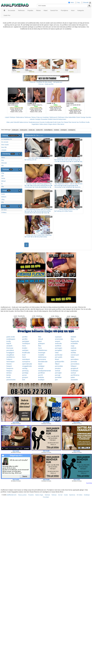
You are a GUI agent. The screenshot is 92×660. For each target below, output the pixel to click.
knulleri (24, 348)
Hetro (72, 2)
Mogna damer (52, 124)
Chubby (36, 187)
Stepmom (76, 187)
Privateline (31, 495)
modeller (41, 355)
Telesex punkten (22, 495)
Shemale (86, 2)
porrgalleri (58, 350)
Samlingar (74, 160)
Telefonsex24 (53, 117)
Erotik (55, 122)
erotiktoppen (11, 339)
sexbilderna (11, 357)
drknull (40, 339)
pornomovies (11, 379)
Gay (78, 2)
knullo (9, 377)
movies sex (32, 130)
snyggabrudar (27, 366)
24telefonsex (42, 350)
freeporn (9, 371)
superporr (58, 337)
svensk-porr (75, 355)
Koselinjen (46, 117)
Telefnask (54, 495)
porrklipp (25, 373)
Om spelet (74, 161)
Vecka (3, 178)
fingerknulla (75, 341)
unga (72, 346)
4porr (40, 341)
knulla (9, 341)
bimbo (9, 375)
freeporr (9, 366)
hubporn (9, 359)
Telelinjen (13, 117)
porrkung (25, 371)
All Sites (4, 210)
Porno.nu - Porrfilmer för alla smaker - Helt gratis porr (46, 82)
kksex (57, 359)
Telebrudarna (20, 117)
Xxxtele (66, 495)
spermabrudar (27, 364)
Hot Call (60, 495)
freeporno (10, 368)
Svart (68, 160)
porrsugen (58, 348)
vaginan (73, 350)
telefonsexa (42, 357)
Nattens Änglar (39, 495)
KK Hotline (79, 495)
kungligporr (10, 352)
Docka (60, 161)
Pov (61, 187)
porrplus (58, 368)
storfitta (73, 352)
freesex (9, 364)
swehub (73, 348)
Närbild (42, 187)
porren (24, 375)
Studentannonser (34, 122)
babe (72, 357)
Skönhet (38, 211)
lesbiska (41, 377)
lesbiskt (73, 337)
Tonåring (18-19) (30, 160)
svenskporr (26, 359)
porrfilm (24, 337)
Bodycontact (62, 119)
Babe (44, 185)
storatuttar (74, 379)
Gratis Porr (60, 122)
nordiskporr (26, 343)
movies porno (23, 130)
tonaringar (41, 352)
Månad (3, 181)
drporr (40, 364)
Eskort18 (55, 119)
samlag (24, 368)
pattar (73, 377)
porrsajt (57, 375)
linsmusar (10, 348)
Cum (47, 187)
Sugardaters (35, 124)
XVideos (3, 212)
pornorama (42, 359)
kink (23, 379)
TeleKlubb (47, 495)
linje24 (9, 343)
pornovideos (75, 364)
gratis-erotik (11, 337)
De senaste (4, 142)
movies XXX (39, 130)
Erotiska (44, 237)
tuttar (57, 352)
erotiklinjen (74, 371)
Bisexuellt (45, 211)
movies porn (15, 130)
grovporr (25, 377)
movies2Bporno (48, 130)
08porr (57, 364)
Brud (48, 185)
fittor (39, 337)
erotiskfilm (74, 343)
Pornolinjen (46, 497)
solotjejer (41, 366)
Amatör (34, 185)
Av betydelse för (6, 139)
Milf (74, 185)
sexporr (57, 341)
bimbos (9, 373)
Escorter (42, 122)
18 (26, 185)
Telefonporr (61, 117)
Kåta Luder (10, 122)
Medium (3, 197)
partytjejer (25, 341)
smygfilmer (10, 355)
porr (56, 379)
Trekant (70, 211)
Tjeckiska (38, 213)
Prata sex (39, 117)
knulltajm (41, 379)
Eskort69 (16, 122)
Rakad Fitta (67, 122)
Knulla (87, 122)
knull (23, 355)
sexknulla (58, 343)
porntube (74, 361)
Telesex (33, 117)
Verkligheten (68, 187)
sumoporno (26, 361)
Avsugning (68, 185)
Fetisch (66, 161)
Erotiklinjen (87, 495)
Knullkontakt (49, 122)
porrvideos (10, 350)
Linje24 (7, 117)
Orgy (80, 161)
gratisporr (41, 343)
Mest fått (4, 147)
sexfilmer (58, 346)
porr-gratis (58, 357)
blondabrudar (42, 361)
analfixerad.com (11, 495)
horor (24, 346)
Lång (2, 199)
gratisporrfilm (59, 361)
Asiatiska (58, 160)
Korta (3, 194)
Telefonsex (27, 117)
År (2, 184)
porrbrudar (58, 355)
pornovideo (59, 366)
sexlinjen (25, 350)
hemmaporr (11, 361)
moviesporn (64, 130)
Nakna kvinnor (23, 122)
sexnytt (40, 368)
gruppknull (74, 368)
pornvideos (74, 359)
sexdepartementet (44, 371)
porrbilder (58, 377)
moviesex (56, 130)
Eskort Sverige (80, 117)
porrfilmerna (75, 375)
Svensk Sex (75, 122)
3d (29, 185)
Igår (2, 176)
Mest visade (5, 144)
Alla (2, 165)
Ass (63, 160)
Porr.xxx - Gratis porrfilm (46, 84)
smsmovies (59, 339)
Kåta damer (60, 124)
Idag (2, 173)
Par (32, 213)
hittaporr (74, 366)
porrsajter (58, 373)
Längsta (3, 150)
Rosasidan (44, 119)
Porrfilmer (82, 122)
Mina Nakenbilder (70, 117)
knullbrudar (26, 352)
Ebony (37, 237)
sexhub (57, 371)
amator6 (9, 346)
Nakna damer (44, 124)
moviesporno (71, 130)
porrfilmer (41, 373)
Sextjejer (38, 119)
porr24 (40, 375)
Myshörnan (72, 495)
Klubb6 (50, 119)
